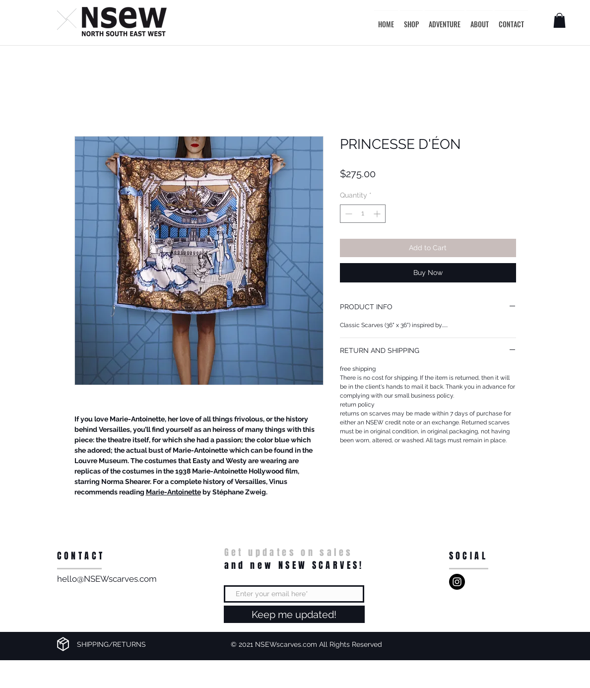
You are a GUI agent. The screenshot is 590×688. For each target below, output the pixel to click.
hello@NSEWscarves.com (107, 579)
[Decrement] (347, 213)
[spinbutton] (363, 213)
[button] (559, 20)
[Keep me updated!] (294, 614)
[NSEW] (457, 582)
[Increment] (378, 213)
